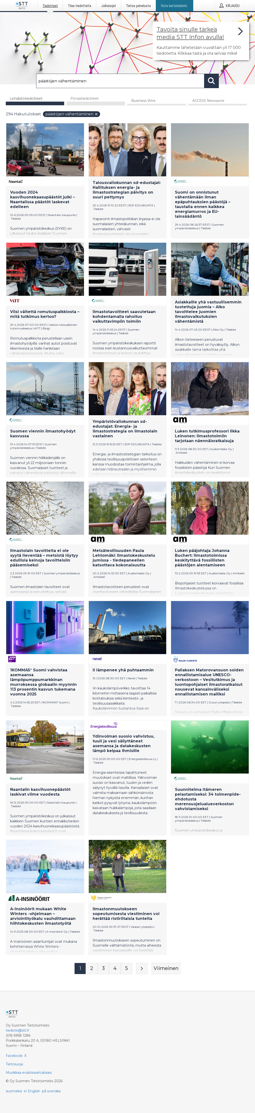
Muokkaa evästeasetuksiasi (29, 1072)
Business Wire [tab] (143, 101)
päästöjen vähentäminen (71, 114)
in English (32, 1091)
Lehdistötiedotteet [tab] (26, 98)
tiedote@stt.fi (17, 1030)
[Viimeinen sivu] (166, 969)
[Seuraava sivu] (142, 969)
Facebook (14, 1056)
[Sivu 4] (115, 969)
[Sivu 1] (80, 969)
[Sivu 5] (126, 969)
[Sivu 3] (103, 969)
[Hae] (120, 81)
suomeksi (14, 1091)
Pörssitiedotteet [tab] (84, 98)
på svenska (51, 1091)
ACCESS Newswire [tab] (208, 101)
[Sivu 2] (91, 969)
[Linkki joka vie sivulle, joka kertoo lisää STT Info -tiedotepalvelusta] (201, 41)
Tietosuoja (14, 1064)
